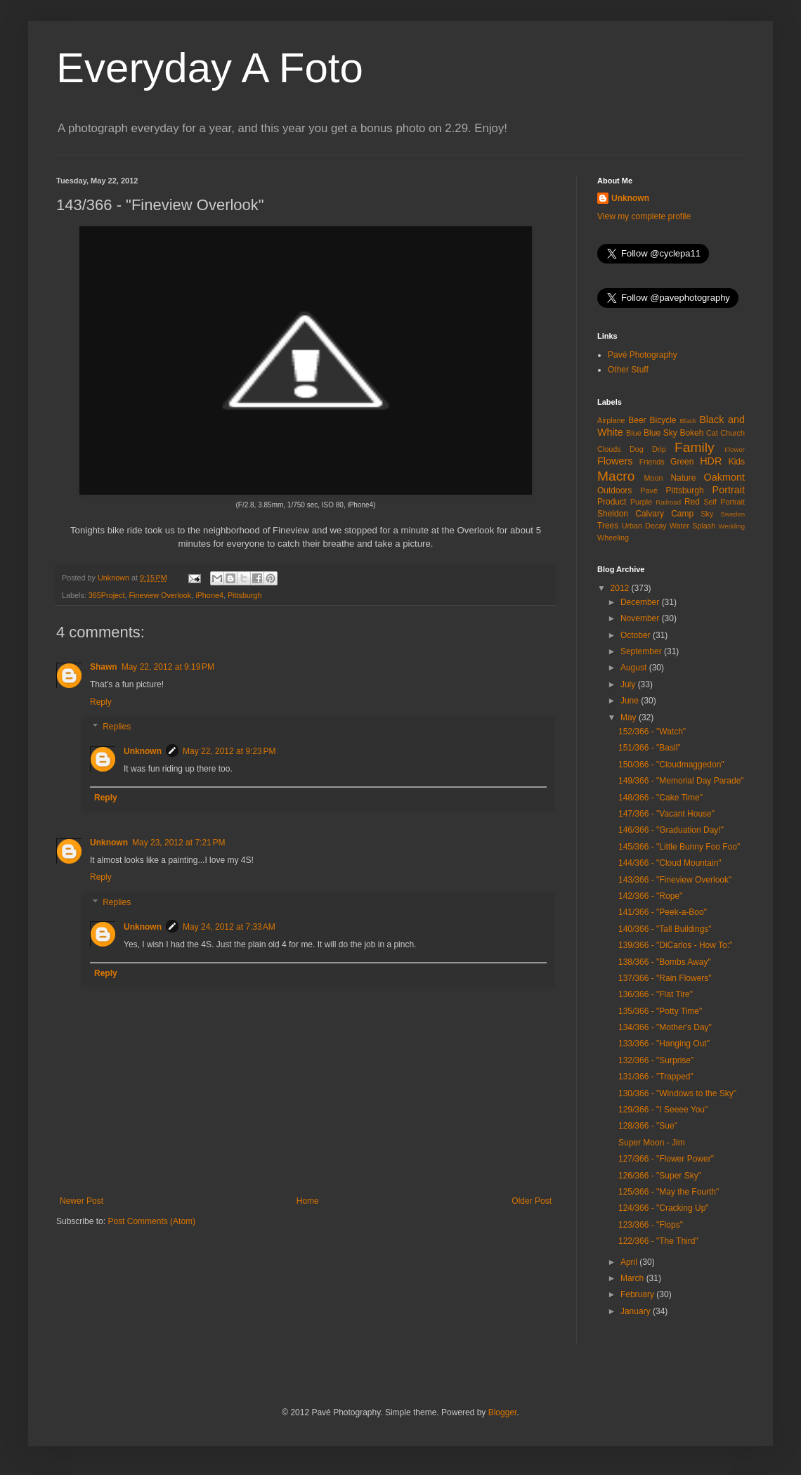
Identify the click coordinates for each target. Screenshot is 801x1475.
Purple (641, 502)
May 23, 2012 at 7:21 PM (178, 842)
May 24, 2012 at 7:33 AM (229, 927)
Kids (737, 462)
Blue (634, 433)
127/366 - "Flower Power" (666, 1159)
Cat (712, 433)
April (629, 1262)
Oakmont (724, 477)
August (634, 667)
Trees (607, 526)
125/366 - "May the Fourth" (668, 1192)
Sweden (732, 514)
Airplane (611, 420)
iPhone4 (209, 595)
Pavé (649, 490)
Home (308, 1201)
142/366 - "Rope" (650, 896)
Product (611, 502)
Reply (101, 702)
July (629, 684)
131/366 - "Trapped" (655, 1076)
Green (681, 462)
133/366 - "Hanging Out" (664, 1043)
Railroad (668, 502)
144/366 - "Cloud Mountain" (670, 863)
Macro (615, 476)
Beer (637, 420)
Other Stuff (628, 370)
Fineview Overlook (160, 595)
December (641, 602)
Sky (707, 513)
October (636, 635)
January (636, 1311)
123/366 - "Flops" (650, 1225)
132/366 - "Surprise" (655, 1060)
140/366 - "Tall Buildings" (665, 929)
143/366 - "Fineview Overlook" (674, 880)
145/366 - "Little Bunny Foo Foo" (679, 847)
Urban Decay (644, 525)
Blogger (502, 1412)
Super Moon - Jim (651, 1143)
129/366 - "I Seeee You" (663, 1110)
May (629, 717)
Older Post (532, 1201)
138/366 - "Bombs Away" (664, 962)
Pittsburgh (245, 595)
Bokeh (691, 433)
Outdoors (614, 490)
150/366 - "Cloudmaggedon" (671, 764)
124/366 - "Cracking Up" (663, 1208)
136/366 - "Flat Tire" (655, 994)
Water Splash (692, 525)
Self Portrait (724, 502)
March (633, 1278)
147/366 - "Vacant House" (666, 814)
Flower (734, 449)
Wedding (731, 526)
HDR (711, 461)
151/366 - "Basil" (649, 748)
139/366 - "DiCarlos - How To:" (675, 945)
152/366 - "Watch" (652, 731)
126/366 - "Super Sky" (659, 1176)
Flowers (614, 461)
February (638, 1294)
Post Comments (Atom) (151, 1221)
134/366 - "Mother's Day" (665, 1027)
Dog (637, 449)
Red (692, 502)
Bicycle (663, 420)
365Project (107, 595)
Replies (117, 727)
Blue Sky (660, 433)
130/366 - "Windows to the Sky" (677, 1093)
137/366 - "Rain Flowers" (665, 978)
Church (732, 433)
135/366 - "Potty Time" (660, 1011)
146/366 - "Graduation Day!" (671, 830)
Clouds (609, 449)
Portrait (728, 489)
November (641, 618)
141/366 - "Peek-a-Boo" (662, 912)
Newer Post (81, 1201)
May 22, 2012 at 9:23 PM (229, 751)
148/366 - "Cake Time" (660, 798)
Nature (683, 478)
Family (695, 447)
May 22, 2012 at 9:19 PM (168, 667)
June (630, 701)
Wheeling (613, 537)
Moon (653, 478)
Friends (652, 461)
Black (687, 420)
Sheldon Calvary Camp (645, 514)
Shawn (103, 667)
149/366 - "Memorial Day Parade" (681, 781)
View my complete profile (644, 216)
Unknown (143, 751)
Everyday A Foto (209, 67)
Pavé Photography (642, 355)
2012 (621, 588)
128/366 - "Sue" (647, 1126)
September (642, 651)
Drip (659, 449)
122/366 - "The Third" (658, 1241)
